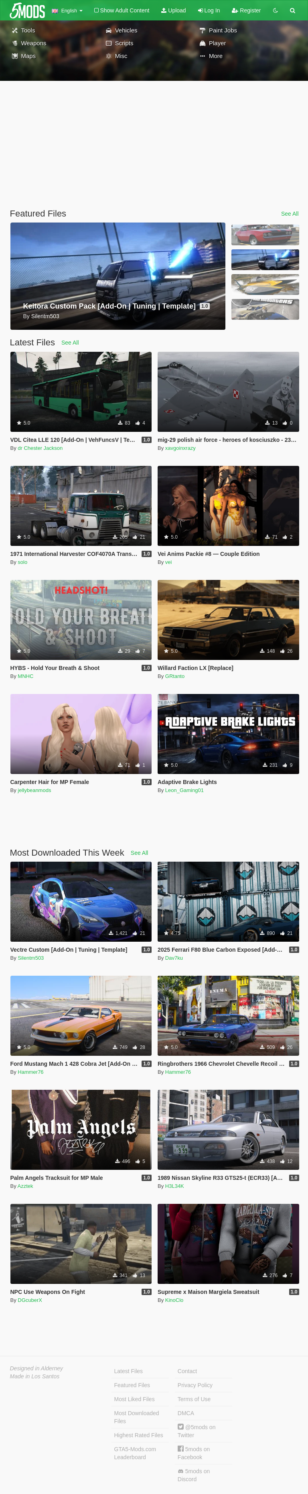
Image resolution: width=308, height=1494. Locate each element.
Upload (173, 10)
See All (290, 214)
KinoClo (174, 1300)
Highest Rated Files (138, 1435)
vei (168, 562)
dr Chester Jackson (40, 448)
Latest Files (128, 1371)
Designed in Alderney (36, 1368)
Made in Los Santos (35, 1376)
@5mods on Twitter (197, 1431)
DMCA (186, 1413)
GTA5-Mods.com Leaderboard (135, 1453)
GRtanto (174, 676)
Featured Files (132, 1385)
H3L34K (174, 1186)
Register (246, 10)
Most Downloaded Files (136, 1417)
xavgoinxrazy (180, 448)
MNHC (25, 676)
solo (22, 562)
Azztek (25, 1186)
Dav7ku (174, 958)
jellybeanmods (34, 790)
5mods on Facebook (194, 1453)
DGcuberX (30, 1300)
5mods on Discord (194, 1475)
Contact (187, 1371)
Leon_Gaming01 (184, 790)
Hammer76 (30, 1072)
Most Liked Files (134, 1399)
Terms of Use (194, 1399)
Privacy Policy (195, 1385)
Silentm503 (31, 958)
